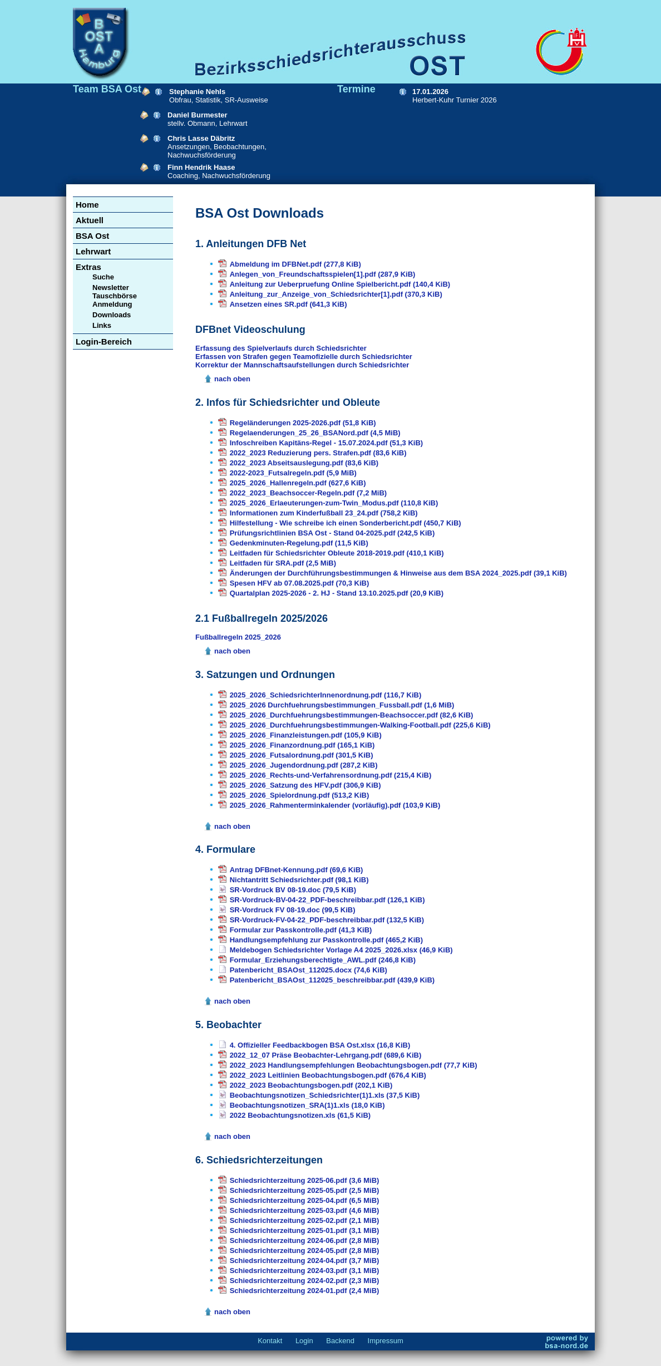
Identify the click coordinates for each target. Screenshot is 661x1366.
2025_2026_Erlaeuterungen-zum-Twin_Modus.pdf (334, 503)
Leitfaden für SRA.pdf (283, 563)
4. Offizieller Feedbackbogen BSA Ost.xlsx (320, 1045)
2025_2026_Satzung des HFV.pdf (305, 785)
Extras (88, 267)
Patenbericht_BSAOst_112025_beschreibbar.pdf (332, 980)
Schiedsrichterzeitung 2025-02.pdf (304, 1220)
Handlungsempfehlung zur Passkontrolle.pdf (326, 940)
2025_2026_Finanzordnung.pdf (302, 745)
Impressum (385, 1340)
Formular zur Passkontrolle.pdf (301, 930)
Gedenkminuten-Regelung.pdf (299, 543)
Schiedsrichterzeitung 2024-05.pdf (304, 1250)
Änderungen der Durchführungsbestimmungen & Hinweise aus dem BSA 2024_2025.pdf (398, 573)
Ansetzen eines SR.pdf (288, 304)
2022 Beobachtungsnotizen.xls (300, 1115)
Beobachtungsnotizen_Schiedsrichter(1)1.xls (325, 1095)
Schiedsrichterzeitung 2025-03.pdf (304, 1210)
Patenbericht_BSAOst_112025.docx (308, 970)
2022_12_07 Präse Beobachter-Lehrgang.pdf (326, 1055)
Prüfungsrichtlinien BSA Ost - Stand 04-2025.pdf (332, 533)
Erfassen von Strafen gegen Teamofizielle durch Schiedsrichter (303, 356)
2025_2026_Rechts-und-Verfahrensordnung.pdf (331, 775)
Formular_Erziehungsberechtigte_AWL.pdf (323, 960)
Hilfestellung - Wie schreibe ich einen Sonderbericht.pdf (345, 523)
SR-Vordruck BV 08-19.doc (293, 890)
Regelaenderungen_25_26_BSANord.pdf (315, 433)
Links (101, 325)
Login (304, 1340)
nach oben (232, 379)
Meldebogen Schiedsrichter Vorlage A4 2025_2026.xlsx (341, 950)
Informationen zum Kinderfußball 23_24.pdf (324, 513)
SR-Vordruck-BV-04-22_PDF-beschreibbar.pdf (327, 900)
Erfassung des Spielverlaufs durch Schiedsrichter (281, 348)
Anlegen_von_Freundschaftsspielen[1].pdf (323, 274)
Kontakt (270, 1340)
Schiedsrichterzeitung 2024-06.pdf (304, 1240)
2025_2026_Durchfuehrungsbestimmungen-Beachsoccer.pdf (351, 715)
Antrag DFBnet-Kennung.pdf (296, 870)
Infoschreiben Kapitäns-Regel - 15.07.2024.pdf (326, 443)
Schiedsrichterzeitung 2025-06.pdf (304, 1180)
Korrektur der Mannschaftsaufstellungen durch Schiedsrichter (302, 365)
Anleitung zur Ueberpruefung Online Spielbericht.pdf (340, 284)
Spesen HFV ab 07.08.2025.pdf (299, 583)
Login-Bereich (104, 341)
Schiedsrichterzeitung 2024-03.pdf (304, 1270)
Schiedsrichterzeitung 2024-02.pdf (304, 1280)
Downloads (111, 315)
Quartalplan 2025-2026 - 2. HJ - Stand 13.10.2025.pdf (336, 593)
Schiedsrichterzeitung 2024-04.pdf (304, 1260)
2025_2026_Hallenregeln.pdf (298, 483)
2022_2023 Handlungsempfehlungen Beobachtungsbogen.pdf (353, 1065)
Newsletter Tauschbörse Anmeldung (114, 295)
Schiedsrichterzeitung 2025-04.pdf (304, 1200)
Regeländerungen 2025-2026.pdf (303, 423)
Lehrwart (93, 251)
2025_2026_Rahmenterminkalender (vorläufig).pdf (335, 805)
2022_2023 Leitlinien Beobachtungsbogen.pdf (328, 1075)
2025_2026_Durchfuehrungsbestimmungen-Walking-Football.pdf (360, 725)
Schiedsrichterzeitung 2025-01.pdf (304, 1230)
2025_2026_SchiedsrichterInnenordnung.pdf (326, 695)
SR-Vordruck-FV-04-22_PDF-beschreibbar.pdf (327, 920)
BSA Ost (92, 235)
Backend (340, 1340)
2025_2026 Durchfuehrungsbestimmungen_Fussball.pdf (342, 705)
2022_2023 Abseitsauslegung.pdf (304, 463)
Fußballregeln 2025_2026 (238, 637)
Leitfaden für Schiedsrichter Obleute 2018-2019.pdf (337, 553)
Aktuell (89, 220)
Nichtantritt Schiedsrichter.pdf (299, 880)
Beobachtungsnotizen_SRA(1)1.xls (307, 1105)
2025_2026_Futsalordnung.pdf (301, 755)
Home (87, 204)
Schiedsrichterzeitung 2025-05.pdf (304, 1190)
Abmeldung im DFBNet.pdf (295, 264)
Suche (103, 277)
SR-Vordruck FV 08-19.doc (293, 910)
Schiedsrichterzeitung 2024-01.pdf (304, 1290)
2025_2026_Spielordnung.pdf (299, 795)
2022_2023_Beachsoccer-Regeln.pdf (308, 493)
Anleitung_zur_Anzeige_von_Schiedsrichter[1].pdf (336, 294)
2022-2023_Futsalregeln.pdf (293, 473)
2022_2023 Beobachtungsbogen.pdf (311, 1085)
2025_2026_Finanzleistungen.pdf (306, 735)
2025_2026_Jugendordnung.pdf (304, 765)
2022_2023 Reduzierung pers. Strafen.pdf (318, 453)
